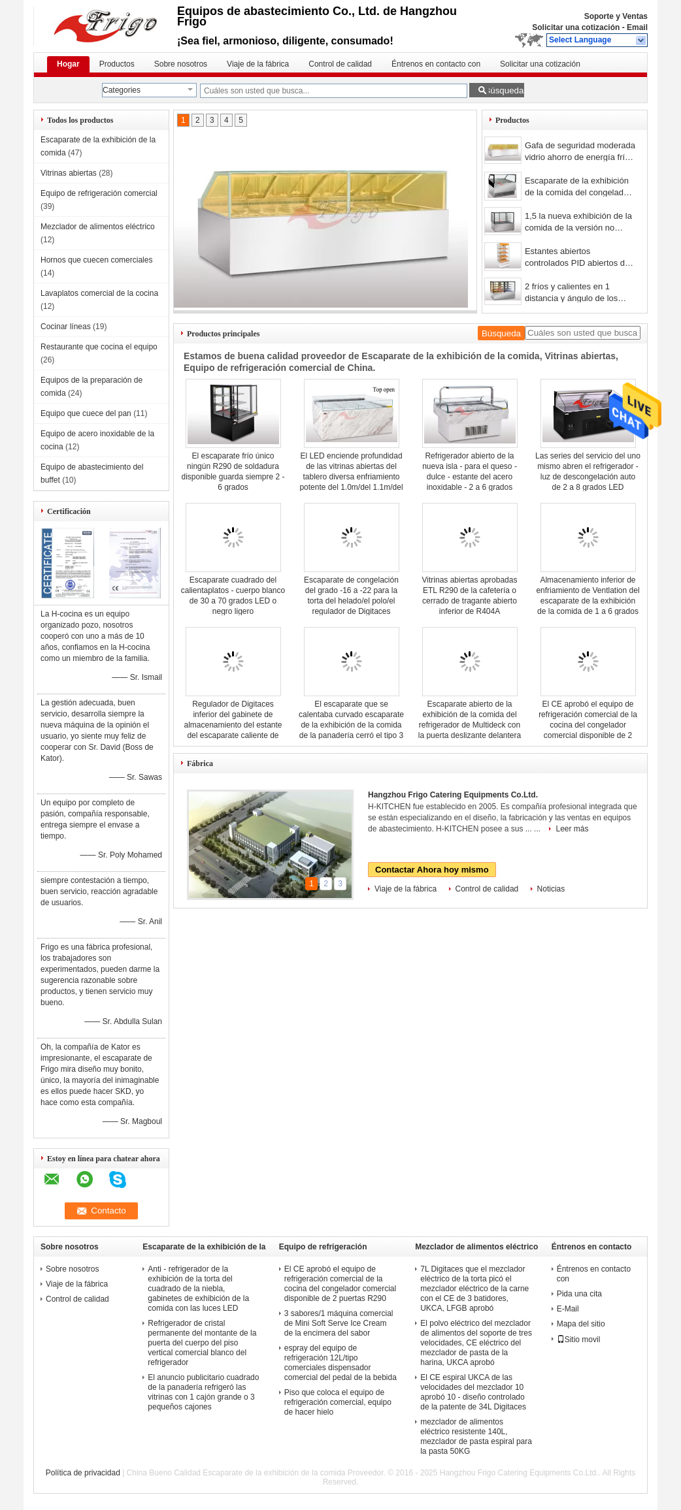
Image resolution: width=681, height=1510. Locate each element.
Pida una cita (579, 1293)
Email (637, 27)
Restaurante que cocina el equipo (99, 346)
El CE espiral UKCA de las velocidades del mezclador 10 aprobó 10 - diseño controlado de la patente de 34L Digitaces (473, 1392)
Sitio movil (579, 1339)
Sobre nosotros (180, 64)
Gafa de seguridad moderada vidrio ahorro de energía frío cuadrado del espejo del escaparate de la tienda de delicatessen (580, 152)
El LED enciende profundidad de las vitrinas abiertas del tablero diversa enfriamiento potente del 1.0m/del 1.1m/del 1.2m (351, 476)
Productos (117, 64)
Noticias (551, 888)
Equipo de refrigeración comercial (99, 193)
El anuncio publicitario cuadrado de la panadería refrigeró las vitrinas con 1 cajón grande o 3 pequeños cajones (203, 1392)
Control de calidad (340, 64)
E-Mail (568, 1308)
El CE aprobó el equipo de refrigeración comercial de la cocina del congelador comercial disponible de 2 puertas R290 (588, 724)
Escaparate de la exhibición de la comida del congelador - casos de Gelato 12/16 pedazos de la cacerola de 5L (580, 188)
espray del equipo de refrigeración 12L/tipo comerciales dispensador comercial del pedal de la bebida (340, 1362)
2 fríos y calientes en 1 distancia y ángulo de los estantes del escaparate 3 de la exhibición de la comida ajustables (579, 293)
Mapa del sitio (581, 1323)
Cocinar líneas (66, 326)
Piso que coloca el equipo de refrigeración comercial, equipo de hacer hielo (337, 1402)
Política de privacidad (83, 1472)
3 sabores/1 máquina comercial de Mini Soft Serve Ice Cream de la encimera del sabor (338, 1323)
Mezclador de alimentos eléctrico (98, 226)
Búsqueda (503, 90)
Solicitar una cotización (576, 27)
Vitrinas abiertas (69, 173)
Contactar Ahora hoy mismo (432, 870)
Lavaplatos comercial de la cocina (99, 293)
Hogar (68, 64)
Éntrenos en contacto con (435, 64)
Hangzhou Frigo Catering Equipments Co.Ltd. (453, 794)
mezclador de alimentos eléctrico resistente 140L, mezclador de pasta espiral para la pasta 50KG (476, 1436)
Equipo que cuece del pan (86, 413)
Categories (122, 90)
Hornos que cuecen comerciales (96, 260)
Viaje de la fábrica (258, 64)
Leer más (572, 828)
